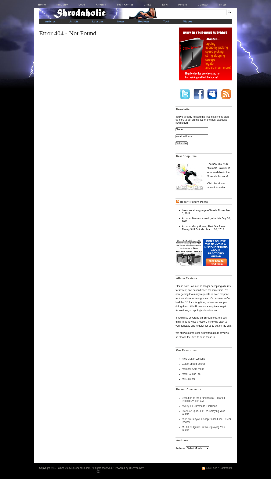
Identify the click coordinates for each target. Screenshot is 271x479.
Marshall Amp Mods (193, 368)
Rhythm (101, 4)
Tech (166, 21)
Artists (74, 21)
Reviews (144, 21)
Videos (187, 21)
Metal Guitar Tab (191, 374)
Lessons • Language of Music (199, 210)
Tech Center (125, 4)
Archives (180, 448)
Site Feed (211, 468)
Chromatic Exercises (205, 405)
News (121, 21)
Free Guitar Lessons (193, 358)
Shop (222, 4)
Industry (62, 4)
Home (42, 4)
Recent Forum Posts (194, 201)
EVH (165, 4)
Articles (50, 21)
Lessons (98, 21)
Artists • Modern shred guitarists (201, 218)
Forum (182, 4)
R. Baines (58, 468)
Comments (226, 468)
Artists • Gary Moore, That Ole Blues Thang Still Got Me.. (203, 228)
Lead (82, 4)
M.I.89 (185, 427)
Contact (203, 4)
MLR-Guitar (188, 379)
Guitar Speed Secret (193, 363)
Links (148, 4)
